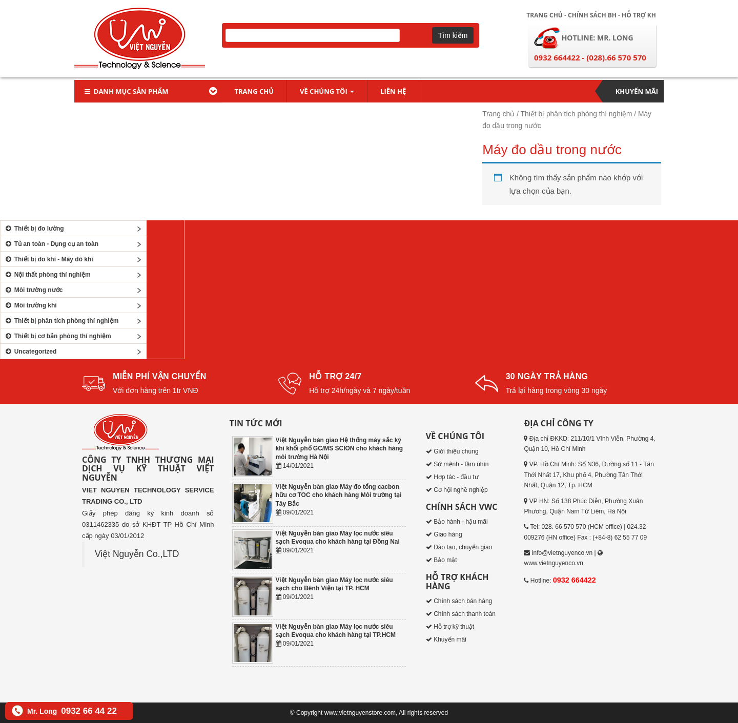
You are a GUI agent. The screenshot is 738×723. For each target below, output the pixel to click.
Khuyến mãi (637, 91)
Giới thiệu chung (456, 451)
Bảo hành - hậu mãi (460, 521)
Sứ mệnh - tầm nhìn (461, 464)
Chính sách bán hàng (463, 601)
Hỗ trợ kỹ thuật (454, 626)
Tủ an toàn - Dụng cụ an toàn (50, 243)
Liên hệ (393, 91)
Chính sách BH (592, 15)
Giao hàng (448, 534)
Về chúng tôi (327, 91)
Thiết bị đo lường (33, 228)
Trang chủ (544, 15)
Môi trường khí (30, 305)
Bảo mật (445, 560)
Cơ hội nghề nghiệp (460, 489)
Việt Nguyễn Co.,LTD (137, 554)
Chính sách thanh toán (465, 613)
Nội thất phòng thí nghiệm (47, 274)
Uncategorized (29, 351)
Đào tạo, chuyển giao (463, 547)
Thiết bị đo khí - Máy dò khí (48, 259)
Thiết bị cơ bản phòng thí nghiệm (57, 336)
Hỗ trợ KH (639, 15)
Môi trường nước (33, 290)
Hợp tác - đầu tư (456, 477)
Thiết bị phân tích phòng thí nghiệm (576, 114)
